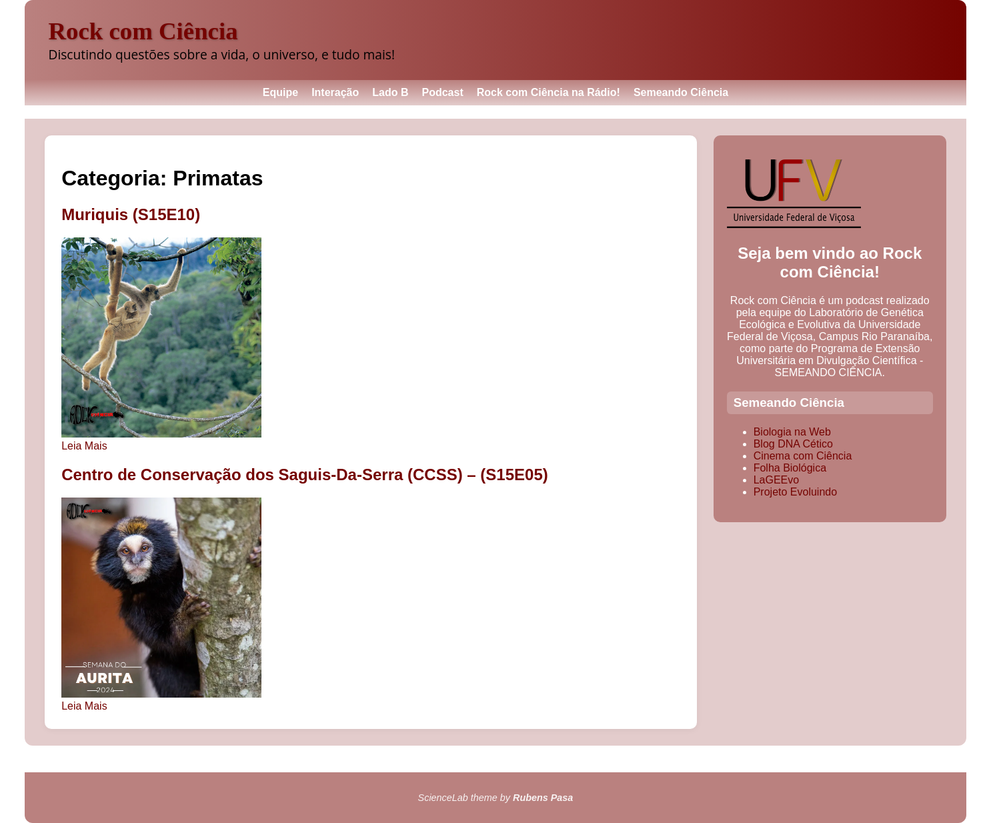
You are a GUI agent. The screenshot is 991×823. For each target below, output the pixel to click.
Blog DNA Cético (793, 444)
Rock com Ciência (142, 31)
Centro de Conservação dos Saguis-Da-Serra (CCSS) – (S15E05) (304, 475)
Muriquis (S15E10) (130, 214)
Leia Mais (84, 446)
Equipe (280, 92)
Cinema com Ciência (803, 456)
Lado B (390, 92)
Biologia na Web (792, 432)
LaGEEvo (776, 480)
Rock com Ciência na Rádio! (548, 92)
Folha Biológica (790, 468)
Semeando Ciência (681, 92)
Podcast (442, 92)
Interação (335, 92)
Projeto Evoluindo (795, 492)
